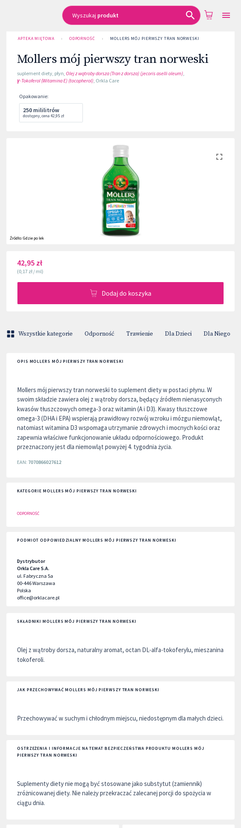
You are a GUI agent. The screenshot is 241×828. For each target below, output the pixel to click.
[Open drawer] (226, 15)
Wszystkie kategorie (40, 334)
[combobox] (131, 15)
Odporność (82, 38)
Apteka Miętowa (36, 38)
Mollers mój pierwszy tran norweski (155, 38)
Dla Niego (216, 334)
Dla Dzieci (178, 334)
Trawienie (139, 334)
